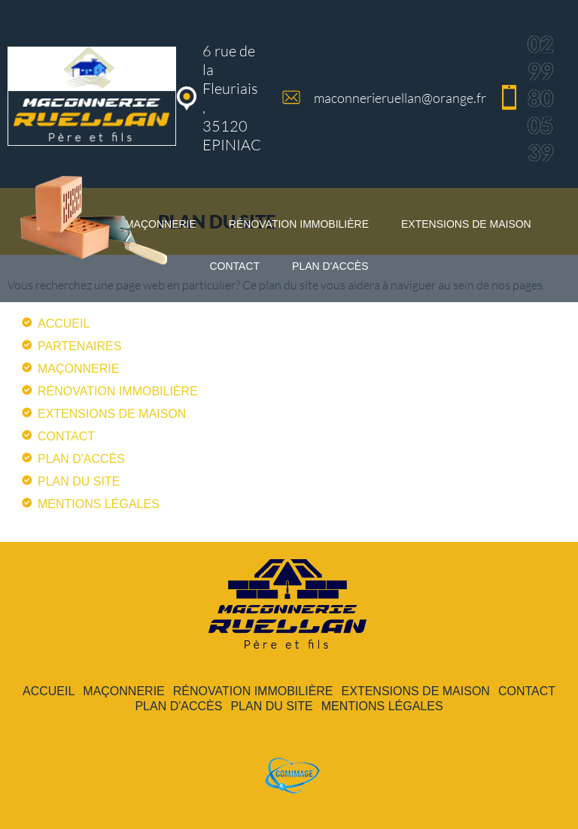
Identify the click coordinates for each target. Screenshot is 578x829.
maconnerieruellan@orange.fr (400, 97)
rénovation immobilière (299, 224)
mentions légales (99, 504)
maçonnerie (78, 368)
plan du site (79, 481)
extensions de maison (466, 224)
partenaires (79, 346)
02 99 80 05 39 (540, 97)
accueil (64, 323)
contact (234, 266)
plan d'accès (330, 266)
